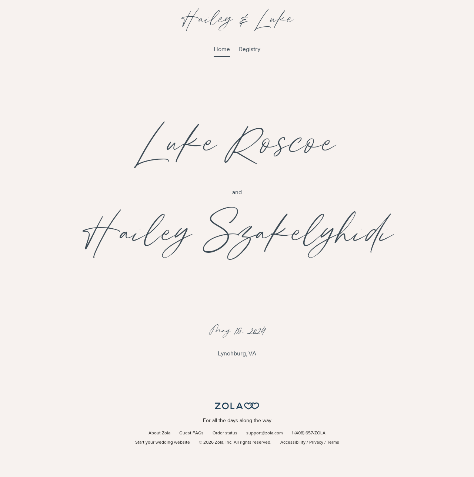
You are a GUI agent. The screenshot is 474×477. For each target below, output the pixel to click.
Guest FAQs (191, 433)
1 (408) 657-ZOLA (309, 433)
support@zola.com (264, 433)
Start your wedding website (162, 442)
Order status (225, 433)
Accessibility (293, 442)
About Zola (159, 433)
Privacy (316, 442)
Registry (249, 49)
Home (222, 49)
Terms (333, 442)
